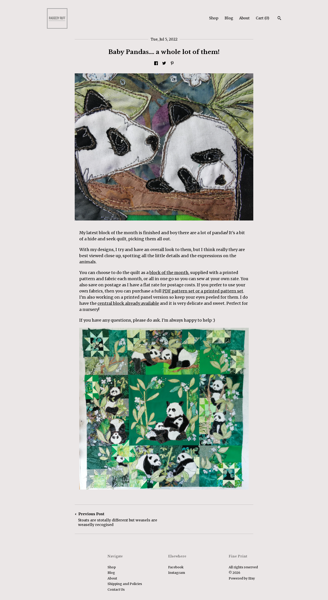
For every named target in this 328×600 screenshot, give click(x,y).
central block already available (128, 303)
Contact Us (116, 589)
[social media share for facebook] (156, 64)
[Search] (279, 18)
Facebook (176, 567)
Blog (229, 18)
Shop (213, 18)
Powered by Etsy (242, 578)
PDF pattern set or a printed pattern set (202, 291)
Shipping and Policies (125, 584)
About (244, 18)
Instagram (176, 573)
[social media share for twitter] (164, 64)
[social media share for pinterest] (172, 64)
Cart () (262, 18)
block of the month (168, 272)
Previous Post (119, 519)
